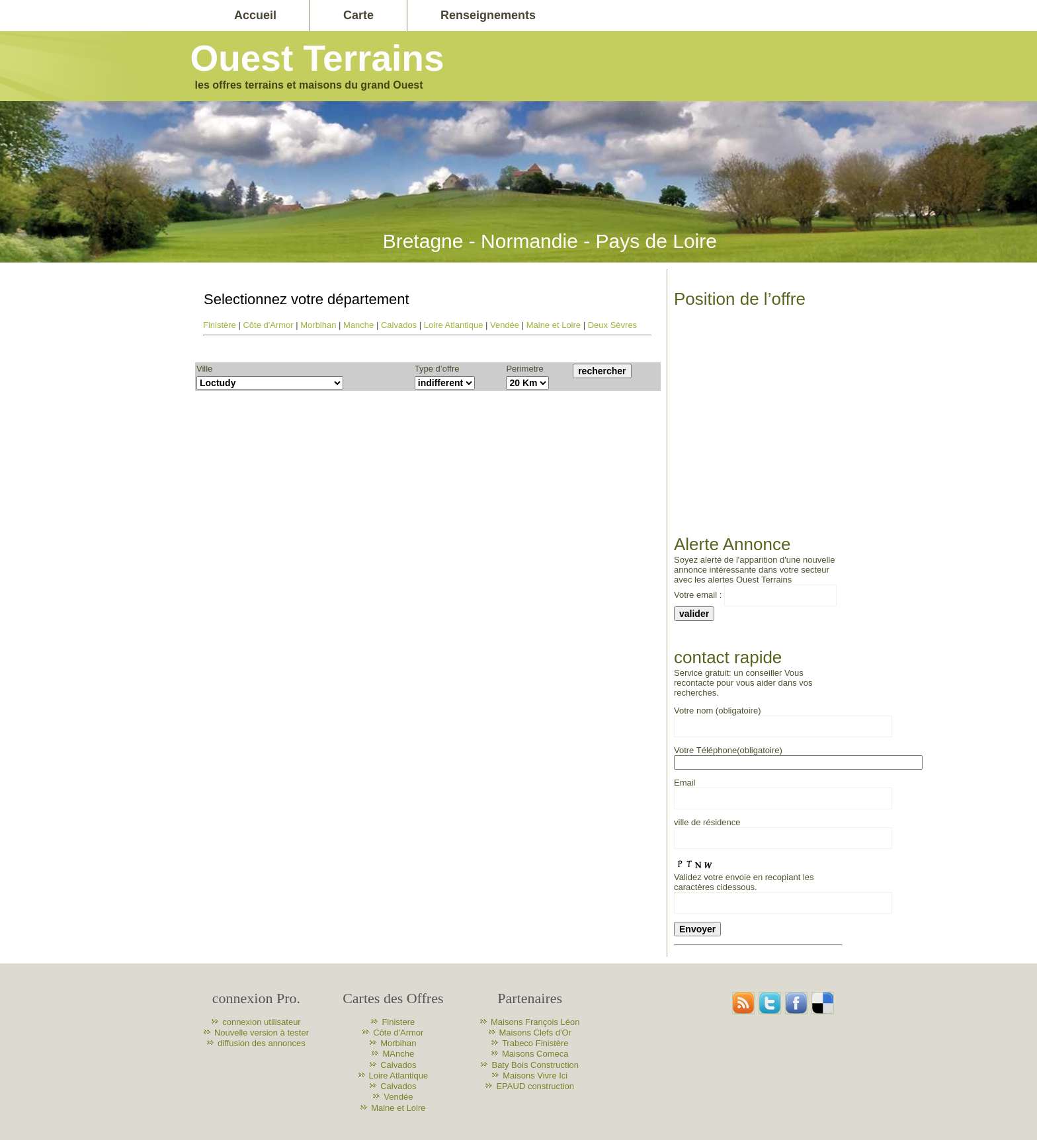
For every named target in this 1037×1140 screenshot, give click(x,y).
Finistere (398, 1022)
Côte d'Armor (268, 325)
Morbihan (318, 325)
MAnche (398, 1054)
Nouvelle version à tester (261, 1033)
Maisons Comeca (535, 1054)
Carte (358, 15)
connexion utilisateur (261, 1022)
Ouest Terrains (317, 58)
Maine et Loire (553, 325)
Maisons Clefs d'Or (535, 1033)
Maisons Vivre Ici (535, 1075)
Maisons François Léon (535, 1022)
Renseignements (488, 15)
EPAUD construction (535, 1086)
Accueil (255, 15)
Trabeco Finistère (535, 1043)
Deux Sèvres (612, 325)
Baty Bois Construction (535, 1065)
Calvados (399, 325)
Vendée (504, 325)
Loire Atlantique (453, 325)
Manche (358, 325)
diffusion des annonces (262, 1043)
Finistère (219, 325)
